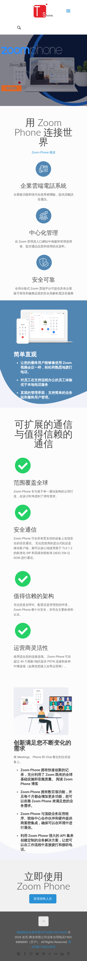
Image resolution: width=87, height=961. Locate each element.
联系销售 (11, 88)
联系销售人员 (43, 898)
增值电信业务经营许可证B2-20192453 (42, 932)
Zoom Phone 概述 (43, 152)
